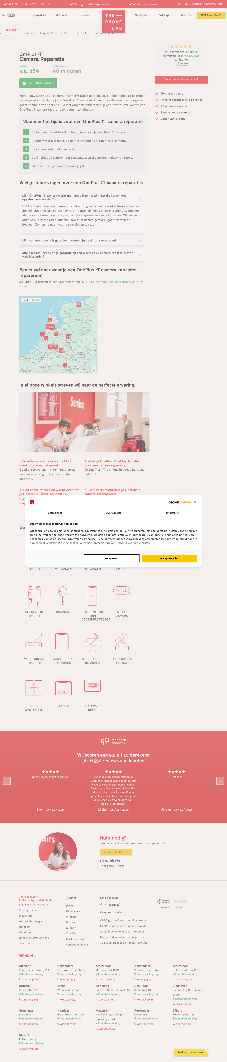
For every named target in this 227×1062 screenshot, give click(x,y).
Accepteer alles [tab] (169, 558)
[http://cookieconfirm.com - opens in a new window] (180, 502)
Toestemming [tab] (54, 512)
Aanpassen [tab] (111, 558)
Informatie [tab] (172, 512)
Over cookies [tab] (113, 512)
